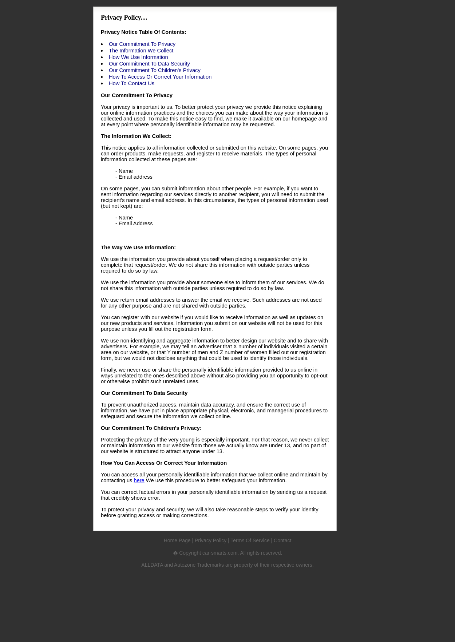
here (139, 480)
